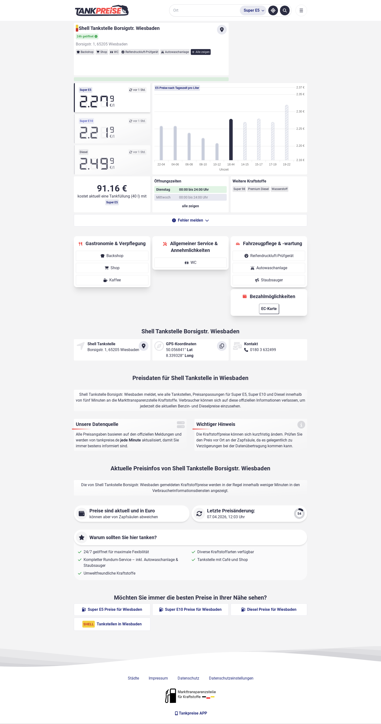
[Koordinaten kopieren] (222, 346)
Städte (133, 678)
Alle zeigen (201, 52)
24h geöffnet (87, 36)
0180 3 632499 (263, 349)
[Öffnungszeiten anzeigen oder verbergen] (190, 206)
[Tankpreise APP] (190, 713)
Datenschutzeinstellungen (231, 678)
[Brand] (102, 10)
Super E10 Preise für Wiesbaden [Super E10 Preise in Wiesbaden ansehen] (190, 609)
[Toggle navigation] (301, 10)
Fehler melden (190, 220)
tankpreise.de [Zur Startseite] (107, 440)
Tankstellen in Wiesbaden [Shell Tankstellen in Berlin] (112, 624)
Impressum (158, 678)
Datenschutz (188, 678)
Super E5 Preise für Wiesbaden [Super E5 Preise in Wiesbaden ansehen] (112, 609)
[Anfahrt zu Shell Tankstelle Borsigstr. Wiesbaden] (222, 29)
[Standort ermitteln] (273, 10)
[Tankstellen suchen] (285, 10)
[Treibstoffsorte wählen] (253, 10)
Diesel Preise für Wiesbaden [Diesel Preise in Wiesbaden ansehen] (268, 609)
